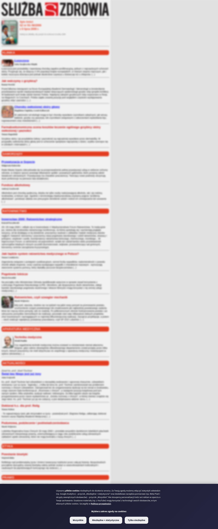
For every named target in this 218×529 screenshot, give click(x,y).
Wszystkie (78, 520)
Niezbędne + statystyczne (105, 520)
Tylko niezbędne (136, 520)
